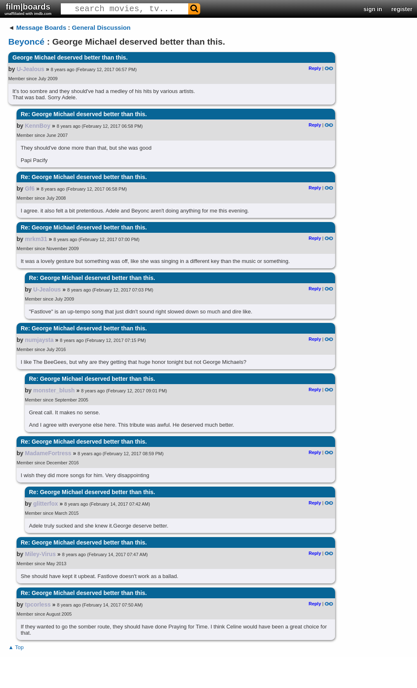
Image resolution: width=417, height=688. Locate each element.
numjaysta (39, 340)
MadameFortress (48, 453)
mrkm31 (36, 239)
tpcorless (37, 604)
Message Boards (41, 27)
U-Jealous (30, 69)
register (401, 9)
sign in (373, 9)
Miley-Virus (40, 554)
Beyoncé (26, 41)
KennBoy (37, 125)
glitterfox (45, 503)
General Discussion (101, 27)
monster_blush (53, 390)
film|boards (28, 9)
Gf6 (29, 188)
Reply (315, 68)
